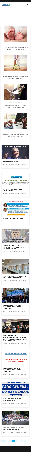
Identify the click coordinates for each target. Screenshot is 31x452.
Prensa (24, 164)
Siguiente (25, 441)
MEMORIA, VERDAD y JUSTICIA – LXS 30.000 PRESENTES (15, 428)
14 (21, 441)
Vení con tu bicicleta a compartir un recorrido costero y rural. (13, 247)
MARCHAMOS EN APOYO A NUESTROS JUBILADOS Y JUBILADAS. (13, 306)
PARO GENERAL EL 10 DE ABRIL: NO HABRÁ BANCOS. (14, 399)
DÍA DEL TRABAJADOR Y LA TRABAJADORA (13, 190)
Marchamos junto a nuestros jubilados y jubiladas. (12, 369)
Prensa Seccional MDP (14, 164)
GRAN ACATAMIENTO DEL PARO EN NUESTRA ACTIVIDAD (14, 277)
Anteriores (2, 441)
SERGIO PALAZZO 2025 (11, 162)
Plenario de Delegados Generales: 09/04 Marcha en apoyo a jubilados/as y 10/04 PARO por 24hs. (15, 338)
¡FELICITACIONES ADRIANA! (13, 218)
